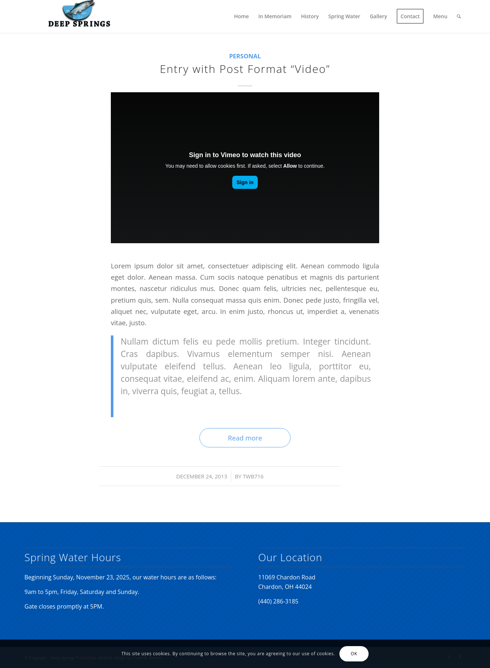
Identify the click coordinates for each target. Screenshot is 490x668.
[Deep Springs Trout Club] (79, 16)
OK (354, 653)
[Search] (459, 16)
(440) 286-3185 (278, 601)
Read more (245, 437)
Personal (245, 56)
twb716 (253, 476)
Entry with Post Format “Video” (245, 68)
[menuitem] (241, 16)
